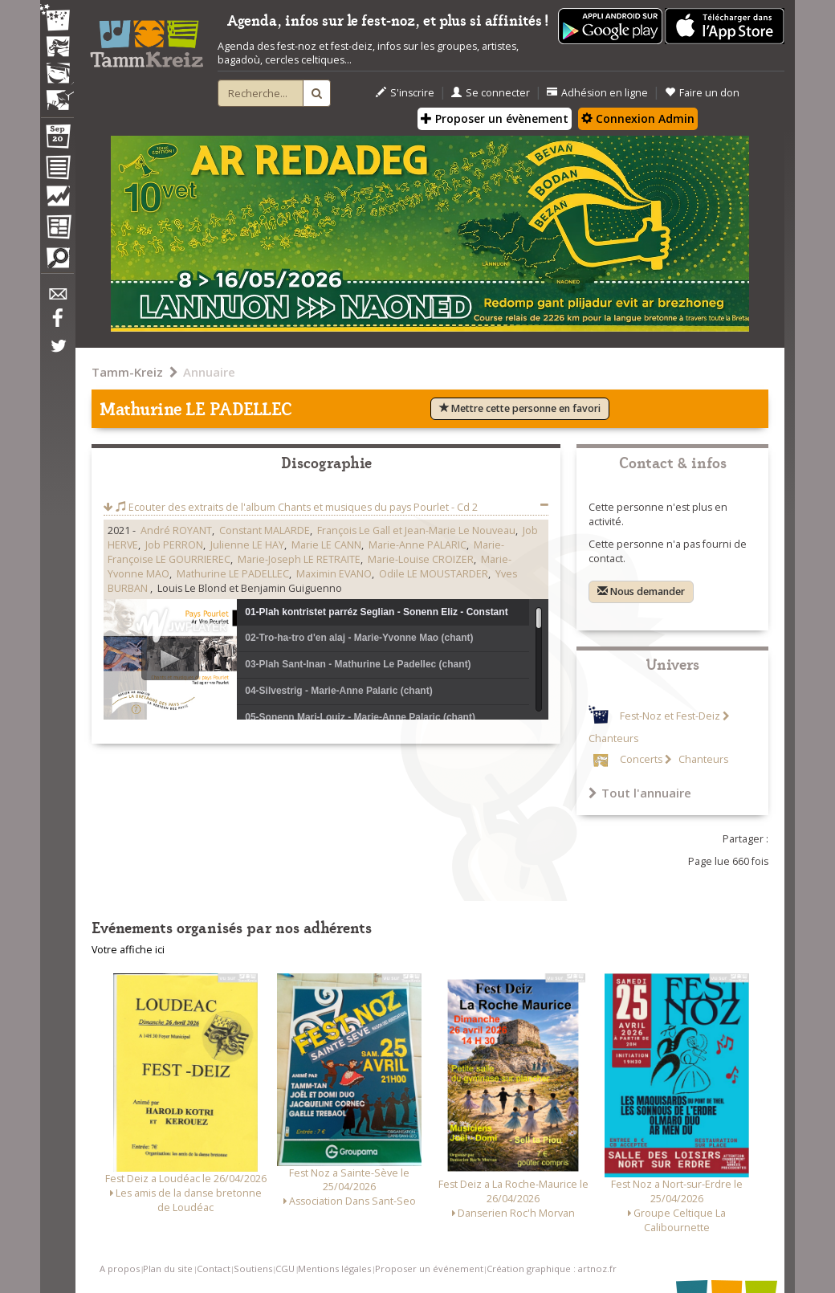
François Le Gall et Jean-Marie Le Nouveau (416, 530)
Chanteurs (702, 759)
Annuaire (209, 372)
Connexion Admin (637, 118)
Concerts (641, 759)
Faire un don (702, 93)
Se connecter (490, 93)
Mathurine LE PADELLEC (233, 574)
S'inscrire (405, 93)
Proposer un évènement (494, 118)
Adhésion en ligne (597, 93)
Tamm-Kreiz (127, 372)
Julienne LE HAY (247, 545)
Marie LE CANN (326, 545)
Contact (213, 1268)
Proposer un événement (429, 1268)
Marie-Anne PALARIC (417, 545)
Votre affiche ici (128, 949)
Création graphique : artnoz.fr (552, 1268)
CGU (285, 1268)
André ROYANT (176, 530)
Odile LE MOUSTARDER (433, 574)
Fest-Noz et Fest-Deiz (670, 716)
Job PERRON (174, 545)
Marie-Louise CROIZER (421, 559)
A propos (120, 1268)
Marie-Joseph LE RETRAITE (299, 559)
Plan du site (168, 1268)
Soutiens (253, 1268)
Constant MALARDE (264, 530)
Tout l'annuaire (640, 793)
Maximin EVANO (334, 574)
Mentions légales (334, 1268)
